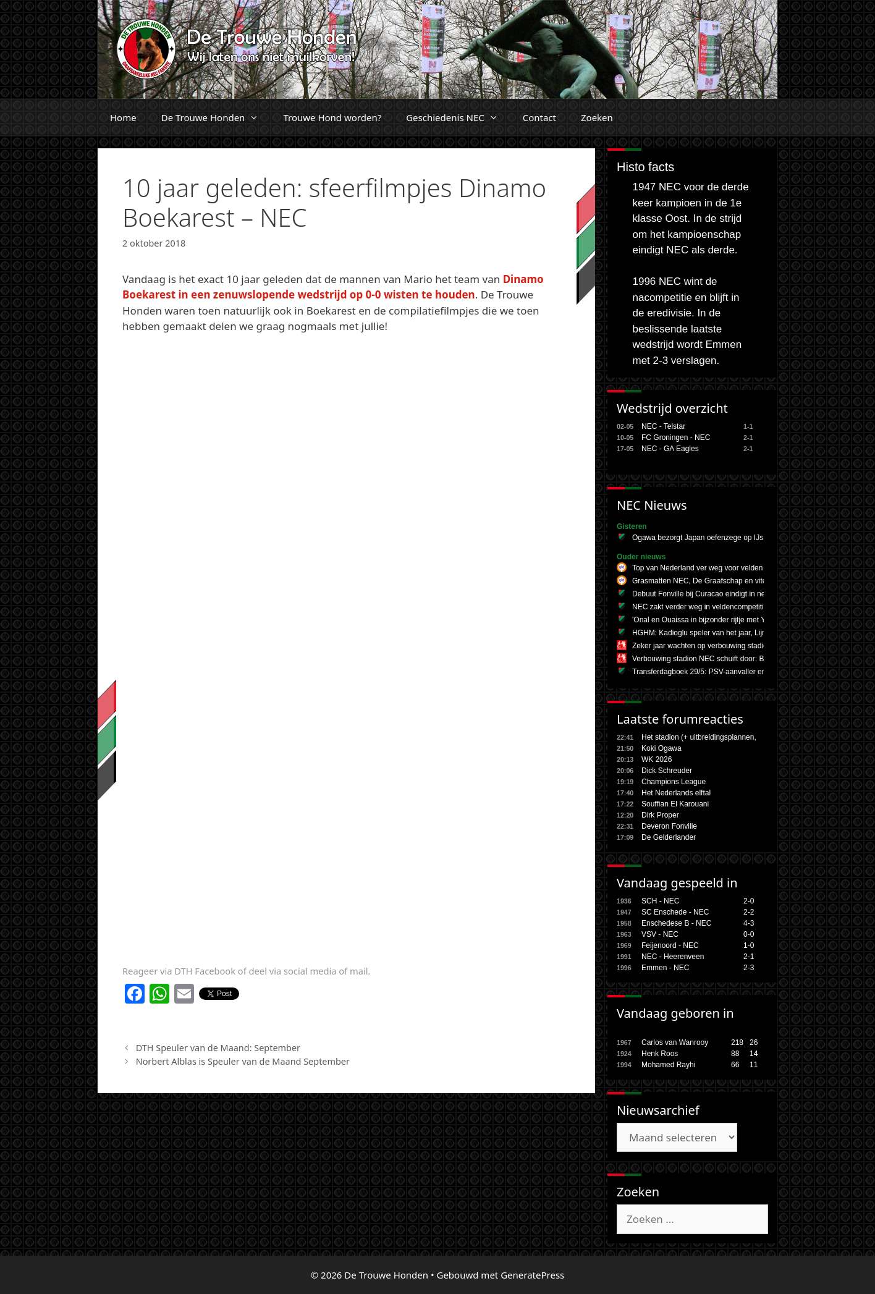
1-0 (748, 945)
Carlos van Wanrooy (674, 1042)
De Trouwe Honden (216, 117)
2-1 (748, 956)
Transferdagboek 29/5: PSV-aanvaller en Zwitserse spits (724, 671)
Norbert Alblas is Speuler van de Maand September (243, 1061)
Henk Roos (659, 1053)
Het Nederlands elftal (676, 793)
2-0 (748, 901)
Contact (539, 117)
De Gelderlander (668, 837)
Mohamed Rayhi (668, 1064)
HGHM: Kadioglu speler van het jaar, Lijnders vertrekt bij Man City (740, 632)
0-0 (748, 934)
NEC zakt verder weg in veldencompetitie (699, 607)
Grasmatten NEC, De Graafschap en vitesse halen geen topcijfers (740, 581)
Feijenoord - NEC (670, 945)
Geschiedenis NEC (458, 117)
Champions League (673, 781)
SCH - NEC (660, 901)
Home (123, 117)
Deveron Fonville (669, 826)
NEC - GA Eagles (670, 448)
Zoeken (597, 117)
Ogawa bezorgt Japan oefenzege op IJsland (704, 537)
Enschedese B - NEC (676, 923)
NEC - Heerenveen (672, 956)
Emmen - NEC (665, 967)
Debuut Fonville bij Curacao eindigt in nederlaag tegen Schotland (739, 594)
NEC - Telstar (663, 426)
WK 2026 (656, 759)
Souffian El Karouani (675, 804)
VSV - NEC (659, 934)
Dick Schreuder (666, 770)
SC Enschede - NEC (675, 912)
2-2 (748, 912)
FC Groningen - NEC (675, 437)
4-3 (748, 923)
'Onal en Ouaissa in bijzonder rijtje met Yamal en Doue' (722, 619)
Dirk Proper (660, 815)
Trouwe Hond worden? (332, 117)
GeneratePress (532, 1275)
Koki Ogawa (661, 748)
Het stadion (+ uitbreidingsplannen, (698, 737)
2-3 (748, 967)
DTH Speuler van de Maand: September (218, 1048)
